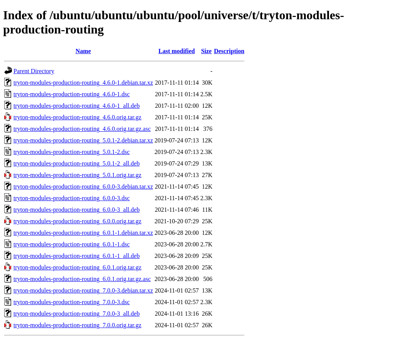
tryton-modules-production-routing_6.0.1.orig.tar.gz (77, 267)
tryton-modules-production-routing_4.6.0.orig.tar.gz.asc (82, 128)
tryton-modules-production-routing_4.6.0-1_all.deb (76, 105)
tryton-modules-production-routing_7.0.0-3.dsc (71, 302)
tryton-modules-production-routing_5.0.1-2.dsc (71, 152)
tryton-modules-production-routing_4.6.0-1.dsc (71, 94)
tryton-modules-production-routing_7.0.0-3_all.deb (76, 313)
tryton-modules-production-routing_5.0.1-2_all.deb (76, 163)
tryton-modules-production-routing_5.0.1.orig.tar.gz (77, 175)
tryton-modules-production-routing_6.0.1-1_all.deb (76, 256)
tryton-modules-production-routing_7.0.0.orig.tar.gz (77, 325)
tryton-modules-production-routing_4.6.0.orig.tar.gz (77, 117)
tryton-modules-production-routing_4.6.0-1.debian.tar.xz (83, 82)
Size (206, 51)
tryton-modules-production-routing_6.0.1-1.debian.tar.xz (83, 232)
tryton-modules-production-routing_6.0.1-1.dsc (71, 244)
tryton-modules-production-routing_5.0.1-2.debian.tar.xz (83, 140)
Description (229, 51)
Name (83, 51)
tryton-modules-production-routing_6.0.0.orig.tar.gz (77, 221)
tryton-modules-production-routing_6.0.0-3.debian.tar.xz (83, 186)
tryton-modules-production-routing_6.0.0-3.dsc (71, 198)
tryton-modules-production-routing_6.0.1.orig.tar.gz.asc (82, 279)
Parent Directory (33, 71)
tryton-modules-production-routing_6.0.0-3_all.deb (76, 209)
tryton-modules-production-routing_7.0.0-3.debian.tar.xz (83, 290)
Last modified (176, 51)
